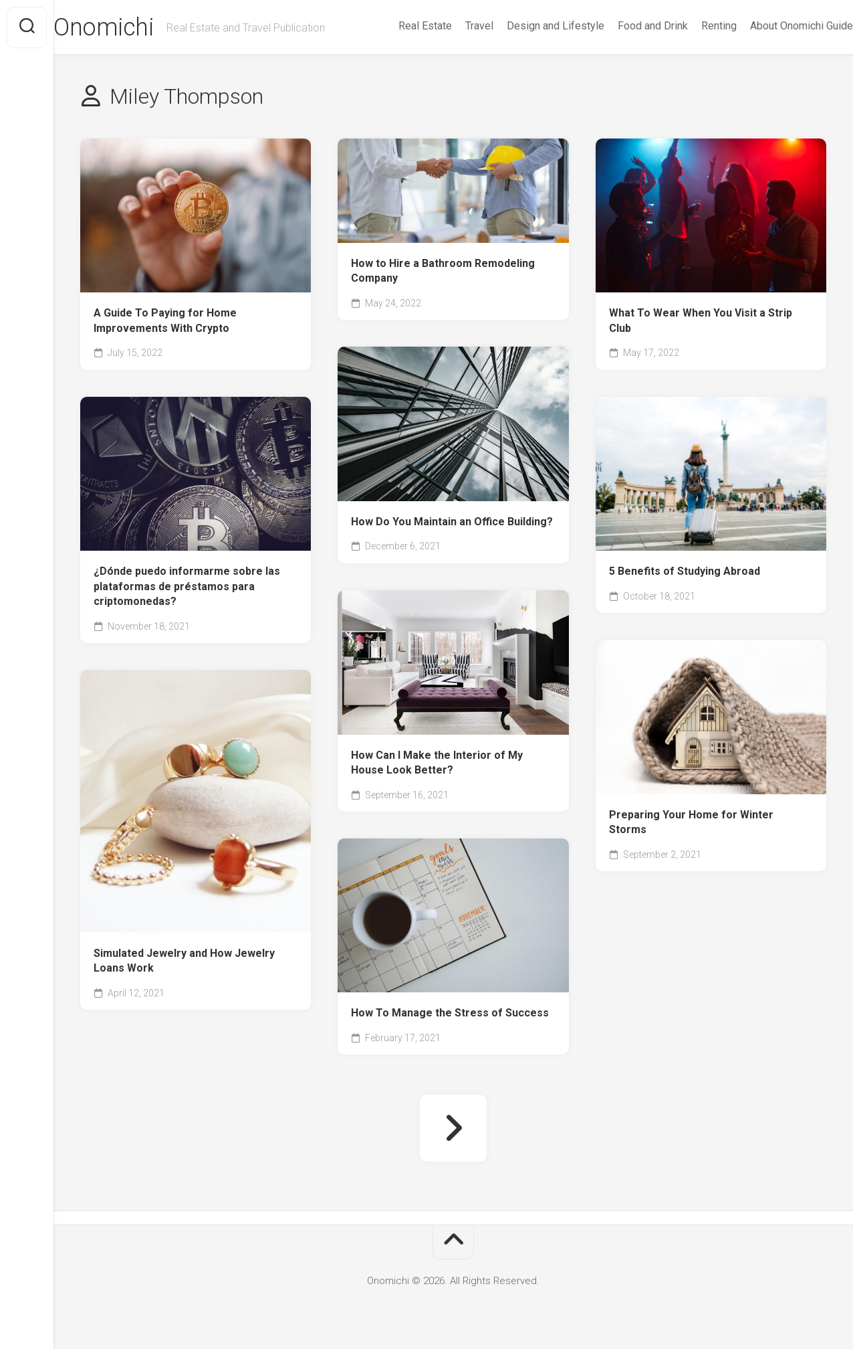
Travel (453, 25)
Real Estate (398, 25)
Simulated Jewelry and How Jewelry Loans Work (184, 961)
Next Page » (453, 1128)
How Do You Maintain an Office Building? (452, 521)
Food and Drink (626, 25)
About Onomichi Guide (774, 25)
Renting (692, 25)
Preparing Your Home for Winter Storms (691, 822)
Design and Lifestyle (529, 25)
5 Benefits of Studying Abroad (684, 571)
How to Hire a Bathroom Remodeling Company (443, 271)
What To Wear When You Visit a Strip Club (700, 320)
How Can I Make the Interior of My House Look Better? (437, 763)
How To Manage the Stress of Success (450, 1012)
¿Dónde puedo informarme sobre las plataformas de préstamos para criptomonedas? (187, 586)
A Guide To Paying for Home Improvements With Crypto (165, 320)
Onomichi (130, 27)
